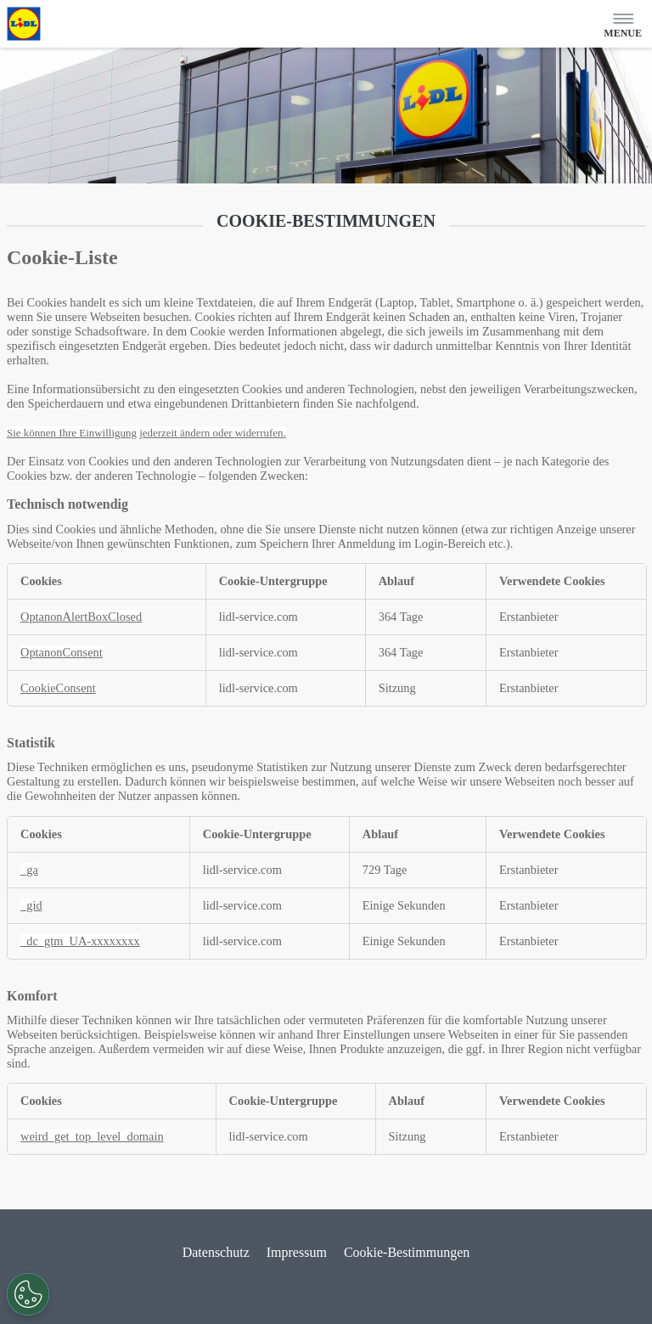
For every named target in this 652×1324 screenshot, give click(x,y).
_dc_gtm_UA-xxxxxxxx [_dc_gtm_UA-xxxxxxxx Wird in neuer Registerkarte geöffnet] (80, 941)
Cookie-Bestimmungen (406, 1252)
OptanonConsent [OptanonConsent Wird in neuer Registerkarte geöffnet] (61, 652)
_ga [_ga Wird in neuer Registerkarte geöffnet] (29, 869)
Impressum (297, 1252)
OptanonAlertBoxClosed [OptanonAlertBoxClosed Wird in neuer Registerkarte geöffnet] (81, 616)
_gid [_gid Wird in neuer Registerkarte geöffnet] (31, 905)
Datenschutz (216, 1252)
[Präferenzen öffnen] (28, 1294)
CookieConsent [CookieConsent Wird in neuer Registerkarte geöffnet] (58, 688)
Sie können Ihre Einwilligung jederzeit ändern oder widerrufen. (146, 432)
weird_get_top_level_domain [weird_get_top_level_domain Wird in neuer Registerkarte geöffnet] (92, 1136)
